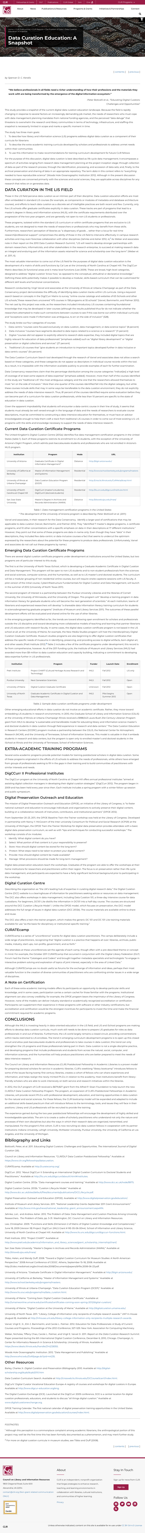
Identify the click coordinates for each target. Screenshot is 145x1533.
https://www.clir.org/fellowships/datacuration (29, 1160)
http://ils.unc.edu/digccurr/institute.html (108, 490)
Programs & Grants (83, 9)
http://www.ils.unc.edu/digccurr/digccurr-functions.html (95, 1232)
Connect (136, 9)
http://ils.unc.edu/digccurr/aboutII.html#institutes (61, 1176)
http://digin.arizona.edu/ (100, 461)
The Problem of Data (54, 29)
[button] (142, 19)
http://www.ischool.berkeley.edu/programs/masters (113, 471)
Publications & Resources (55, 9)
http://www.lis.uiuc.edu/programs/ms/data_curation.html (35, 1292)
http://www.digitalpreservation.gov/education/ (102, 1198)
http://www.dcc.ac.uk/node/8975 (116, 1182)
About (21, 9)
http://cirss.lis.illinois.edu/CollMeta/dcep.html (110, 480)
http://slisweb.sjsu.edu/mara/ (102, 499)
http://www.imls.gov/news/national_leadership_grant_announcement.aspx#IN (60, 1208)
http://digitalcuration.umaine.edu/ (107, 1308)
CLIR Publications (22, 29)
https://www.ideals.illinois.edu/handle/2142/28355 (31, 1346)
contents (119, 72)
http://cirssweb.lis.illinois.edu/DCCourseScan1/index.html (86, 1378)
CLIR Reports (37, 29)
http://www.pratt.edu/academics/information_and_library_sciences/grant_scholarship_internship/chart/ (60, 1242)
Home (10, 29)
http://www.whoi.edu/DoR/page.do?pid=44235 (30, 1356)
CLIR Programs (126, 2)
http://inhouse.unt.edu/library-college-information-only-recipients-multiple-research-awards (81, 1318)
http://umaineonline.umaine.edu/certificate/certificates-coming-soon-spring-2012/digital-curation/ (58, 1302)
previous (134, 72)
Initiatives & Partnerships (112, 9)
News (33, 9)
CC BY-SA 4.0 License (132, 1525)
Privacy (60, 1502)
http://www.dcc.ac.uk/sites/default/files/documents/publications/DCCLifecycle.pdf (49, 1192)
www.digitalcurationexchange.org (23, 1402)
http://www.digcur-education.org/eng (38, 1388)
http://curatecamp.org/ (47, 1166)
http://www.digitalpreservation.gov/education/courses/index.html (53, 1412)
